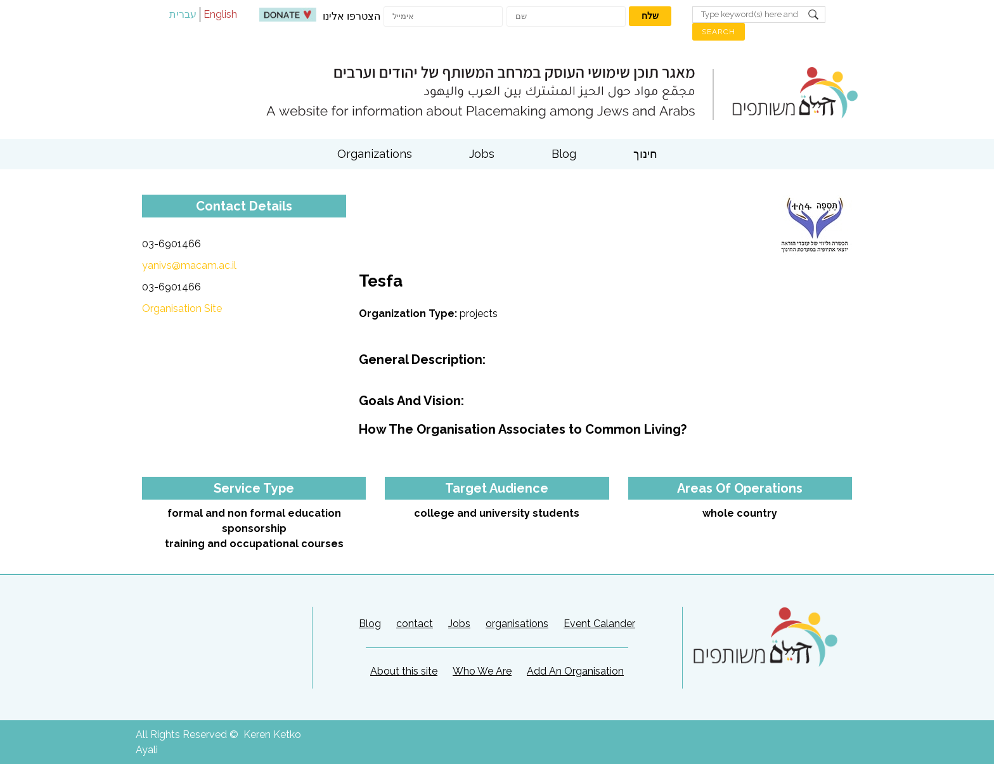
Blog (564, 153)
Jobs (481, 153)
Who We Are (482, 671)
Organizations (374, 153)
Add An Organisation (575, 671)
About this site (403, 671)
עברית (183, 14)
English (220, 14)
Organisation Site (182, 308)
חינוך (645, 153)
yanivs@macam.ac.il (189, 265)
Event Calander (599, 624)
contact (414, 624)
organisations (517, 624)
